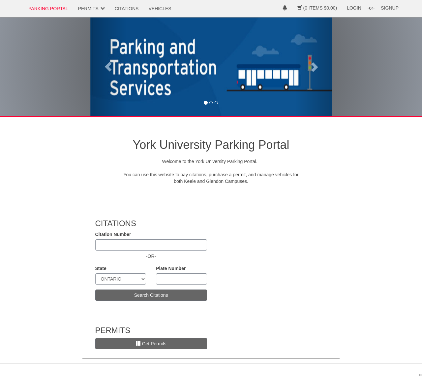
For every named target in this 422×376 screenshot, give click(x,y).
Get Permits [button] (151, 343)
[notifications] (284, 8)
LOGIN (354, 8)
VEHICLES (159, 8)
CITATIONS (127, 8)
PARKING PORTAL (48, 8)
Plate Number (171, 268)
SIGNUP (390, 8)
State (100, 268)
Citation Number (113, 234)
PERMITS (88, 8)
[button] (108, 66)
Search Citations (151, 295)
